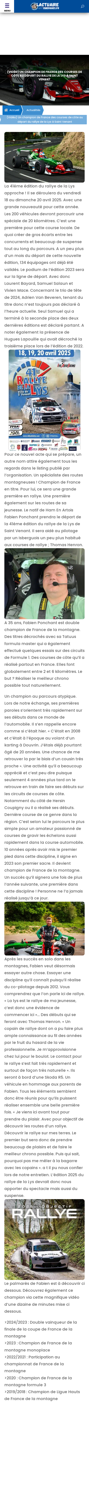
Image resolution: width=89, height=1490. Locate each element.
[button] (7, 6)
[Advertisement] (44, 38)
